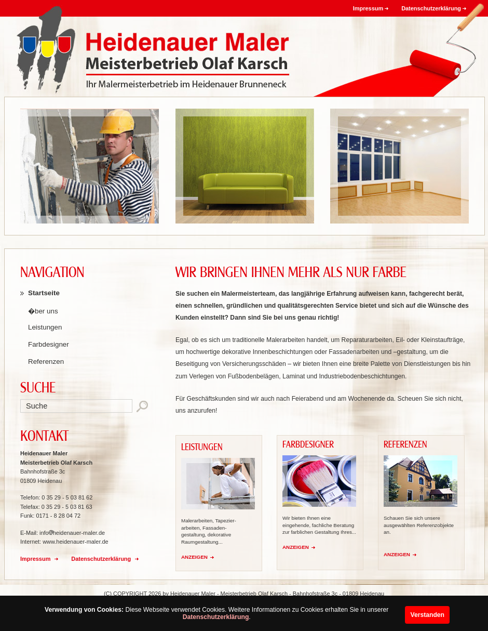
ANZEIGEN (194, 557)
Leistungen (45, 327)
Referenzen (46, 361)
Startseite (44, 293)
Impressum (368, 8)
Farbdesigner (48, 344)
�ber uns (43, 311)
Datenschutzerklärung (216, 617)
